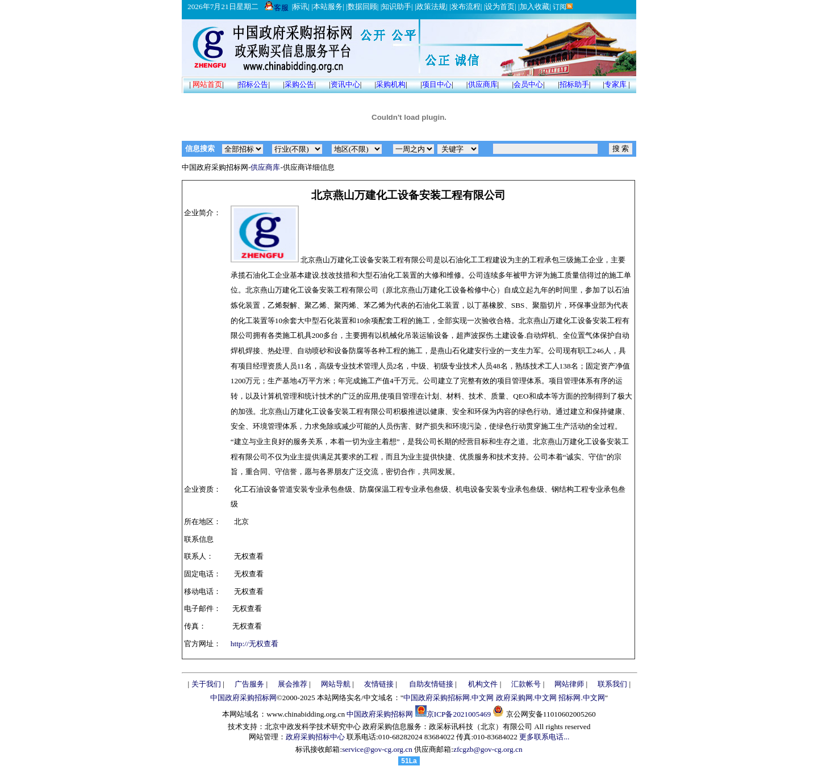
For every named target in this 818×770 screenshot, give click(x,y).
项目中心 (437, 84)
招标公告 (253, 84)
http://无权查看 (254, 643)
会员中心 (528, 84)
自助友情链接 (431, 684)
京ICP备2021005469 (459, 714)
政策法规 (431, 6)
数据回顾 (362, 6)
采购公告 (299, 84)
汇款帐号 (526, 684)
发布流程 (466, 6)
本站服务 (328, 6)
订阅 (562, 7)
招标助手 (574, 84)
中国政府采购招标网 (243, 697)
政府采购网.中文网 (526, 697)
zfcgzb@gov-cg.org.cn (488, 749)
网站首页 (207, 84)
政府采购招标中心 (315, 737)
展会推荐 (292, 684)
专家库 (615, 84)
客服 (277, 7)
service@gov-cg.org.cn (377, 749)
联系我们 (612, 684)
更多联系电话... (544, 737)
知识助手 (396, 6)
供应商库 (483, 84)
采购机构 (391, 84)
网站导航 (335, 684)
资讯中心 (345, 84)
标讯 (300, 6)
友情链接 (379, 684)
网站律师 (569, 684)
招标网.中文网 (581, 697)
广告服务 (249, 684)
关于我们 (206, 684)
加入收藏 (534, 6)
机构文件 (483, 684)
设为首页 (500, 6)
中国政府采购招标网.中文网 (448, 697)
